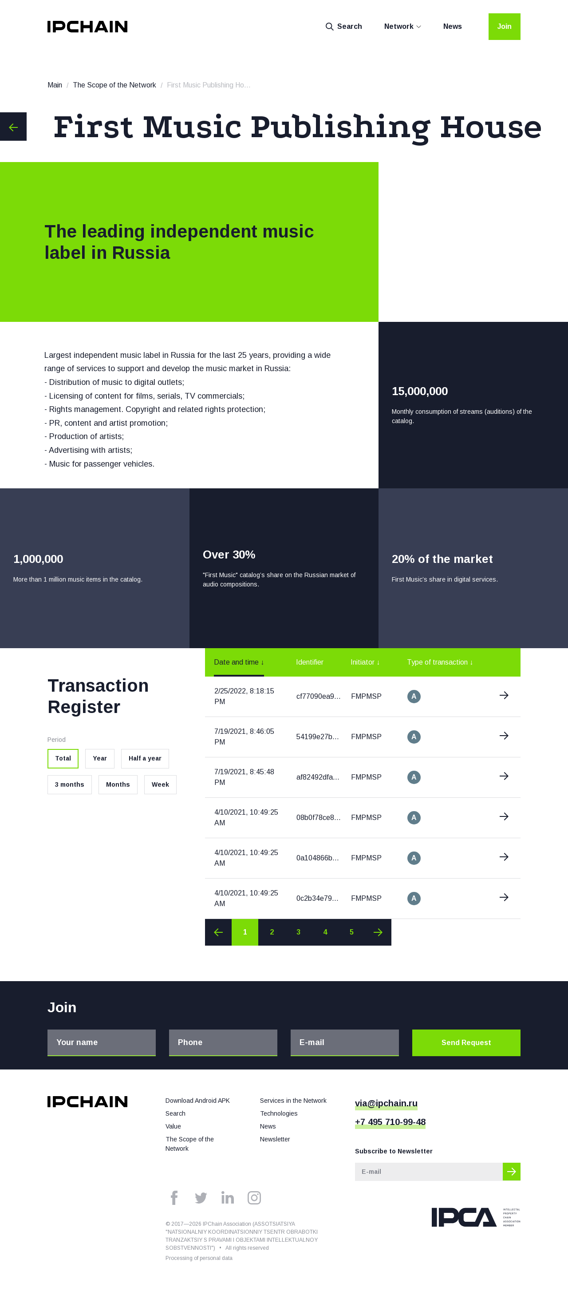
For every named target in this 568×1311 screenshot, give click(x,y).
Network (399, 26)
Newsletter (275, 1139)
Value (173, 1126)
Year (100, 758)
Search (344, 27)
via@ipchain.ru (386, 1103)
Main (54, 85)
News (452, 26)
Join (504, 26)
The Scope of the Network (114, 85)
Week (160, 784)
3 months (69, 784)
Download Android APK (198, 1100)
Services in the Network (293, 1100)
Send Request (466, 1042)
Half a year (145, 758)
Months (118, 784)
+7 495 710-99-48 (390, 1122)
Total (63, 758)
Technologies (279, 1113)
